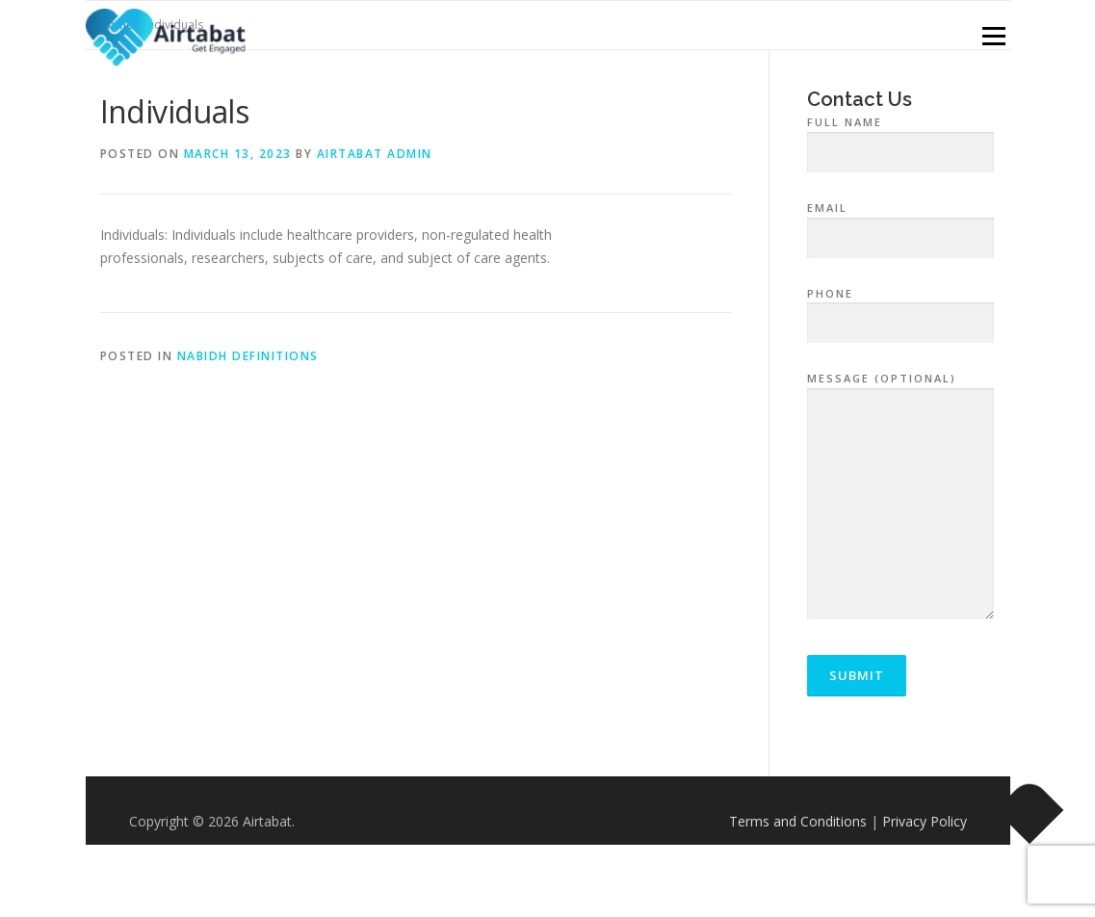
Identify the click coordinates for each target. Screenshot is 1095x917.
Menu (993, 36)
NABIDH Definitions (248, 356)
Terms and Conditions (798, 821)
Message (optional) (901, 497)
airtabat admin (374, 153)
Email (901, 223)
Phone (901, 309)
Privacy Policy (924, 821)
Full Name (901, 138)
